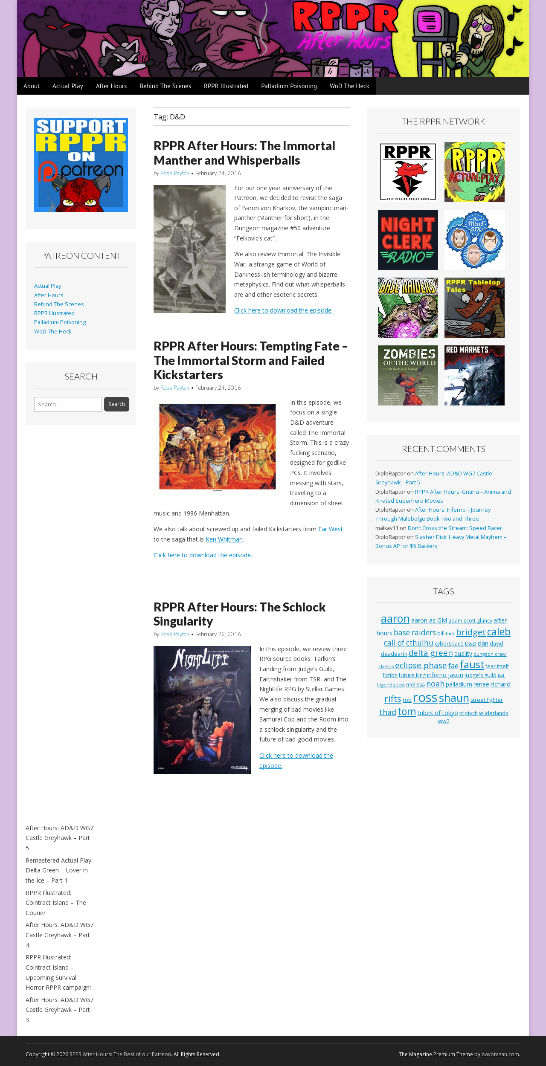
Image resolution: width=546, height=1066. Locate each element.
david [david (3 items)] (496, 643)
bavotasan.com (500, 1054)
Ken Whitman (224, 539)
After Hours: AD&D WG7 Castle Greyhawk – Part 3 (59, 1010)
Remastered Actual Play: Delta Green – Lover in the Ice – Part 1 (59, 870)
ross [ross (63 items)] (425, 697)
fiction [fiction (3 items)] (390, 675)
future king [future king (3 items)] (412, 675)
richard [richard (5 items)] (501, 684)
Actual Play (67, 86)
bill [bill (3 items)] (440, 633)
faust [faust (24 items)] (472, 664)
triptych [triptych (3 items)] (468, 713)
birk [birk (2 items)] (450, 634)
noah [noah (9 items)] (435, 683)
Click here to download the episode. (283, 310)
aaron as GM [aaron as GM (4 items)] (429, 620)
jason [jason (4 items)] (455, 675)
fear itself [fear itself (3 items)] (497, 666)
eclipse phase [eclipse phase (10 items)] (421, 665)
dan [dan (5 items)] (483, 643)
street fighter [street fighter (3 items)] (486, 700)
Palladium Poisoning (289, 86)
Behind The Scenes (165, 86)
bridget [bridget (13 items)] (471, 632)
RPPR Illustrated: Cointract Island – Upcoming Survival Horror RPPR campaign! (58, 972)
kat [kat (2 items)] (501, 675)
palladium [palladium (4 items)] (459, 684)
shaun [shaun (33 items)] (454, 697)
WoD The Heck (349, 86)
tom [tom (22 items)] (407, 711)
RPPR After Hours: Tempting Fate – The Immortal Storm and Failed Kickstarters (251, 360)
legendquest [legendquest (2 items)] (391, 685)
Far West (330, 529)
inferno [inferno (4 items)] (437, 675)
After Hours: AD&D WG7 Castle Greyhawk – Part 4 (59, 935)
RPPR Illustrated (226, 86)
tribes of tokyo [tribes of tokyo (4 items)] (438, 713)
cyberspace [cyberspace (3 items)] (449, 643)
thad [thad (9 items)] (387, 712)
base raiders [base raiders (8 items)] (415, 632)
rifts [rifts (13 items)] (392, 698)
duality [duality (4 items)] (463, 653)
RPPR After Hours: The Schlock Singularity (240, 614)
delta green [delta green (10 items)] (431, 652)
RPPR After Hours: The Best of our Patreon (120, 1054)
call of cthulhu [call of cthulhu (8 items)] (408, 643)
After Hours (111, 86)
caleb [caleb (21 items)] (499, 631)
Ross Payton (174, 173)
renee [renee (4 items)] (481, 684)
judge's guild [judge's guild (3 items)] (481, 675)
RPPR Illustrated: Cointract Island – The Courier (56, 903)
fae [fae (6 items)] (453, 665)
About (31, 86)
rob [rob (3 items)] (407, 700)
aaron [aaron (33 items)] (395, 618)
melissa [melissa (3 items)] (415, 684)
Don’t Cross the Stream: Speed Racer (455, 528)
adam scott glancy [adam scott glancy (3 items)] (470, 620)
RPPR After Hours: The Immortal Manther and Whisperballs (244, 152)
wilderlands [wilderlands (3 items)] (493, 713)
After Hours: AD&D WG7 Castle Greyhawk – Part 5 (59, 838)
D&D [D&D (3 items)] (470, 643)
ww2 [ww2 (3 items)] (444, 721)
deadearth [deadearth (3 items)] (394, 654)
